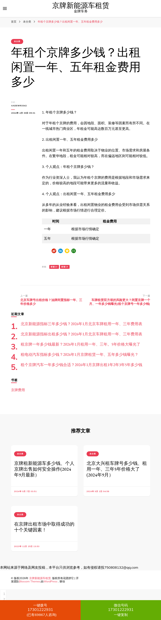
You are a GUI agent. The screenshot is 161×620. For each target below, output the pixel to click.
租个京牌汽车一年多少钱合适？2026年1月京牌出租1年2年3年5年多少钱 (81, 364)
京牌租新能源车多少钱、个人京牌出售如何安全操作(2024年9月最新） (44, 469)
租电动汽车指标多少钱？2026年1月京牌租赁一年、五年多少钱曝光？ (80, 354)
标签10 (54, 267)
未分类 (17, 41)
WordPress (50, 581)
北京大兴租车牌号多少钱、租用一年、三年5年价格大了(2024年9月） (117, 469)
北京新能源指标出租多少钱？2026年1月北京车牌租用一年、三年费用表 (81, 334)
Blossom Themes (29, 581)
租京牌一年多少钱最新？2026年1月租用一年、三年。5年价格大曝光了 (81, 344)
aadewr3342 (19, 105)
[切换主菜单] (5, 8)
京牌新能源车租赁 (80, 5)
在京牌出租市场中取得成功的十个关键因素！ (44, 527)
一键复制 (121, 610)
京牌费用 (18, 390)
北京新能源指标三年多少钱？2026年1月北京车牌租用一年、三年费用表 (81, 323)
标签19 (64, 267)
